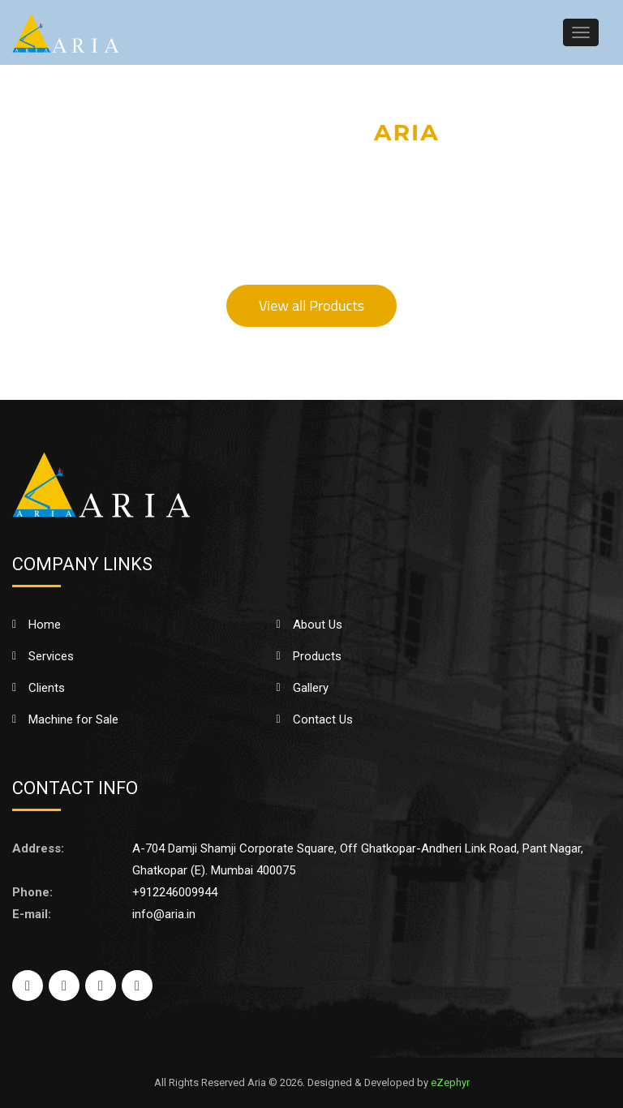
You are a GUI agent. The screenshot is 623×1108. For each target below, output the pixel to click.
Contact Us (323, 719)
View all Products (311, 305)
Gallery (311, 688)
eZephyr (450, 1082)
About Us (317, 624)
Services (51, 656)
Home (44, 624)
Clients (46, 688)
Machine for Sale (73, 719)
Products (317, 656)
